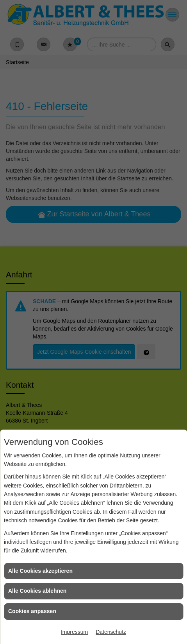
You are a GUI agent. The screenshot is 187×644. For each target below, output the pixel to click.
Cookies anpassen (32, 611)
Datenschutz (111, 632)
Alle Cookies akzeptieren (40, 571)
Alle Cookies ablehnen (37, 591)
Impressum (74, 632)
